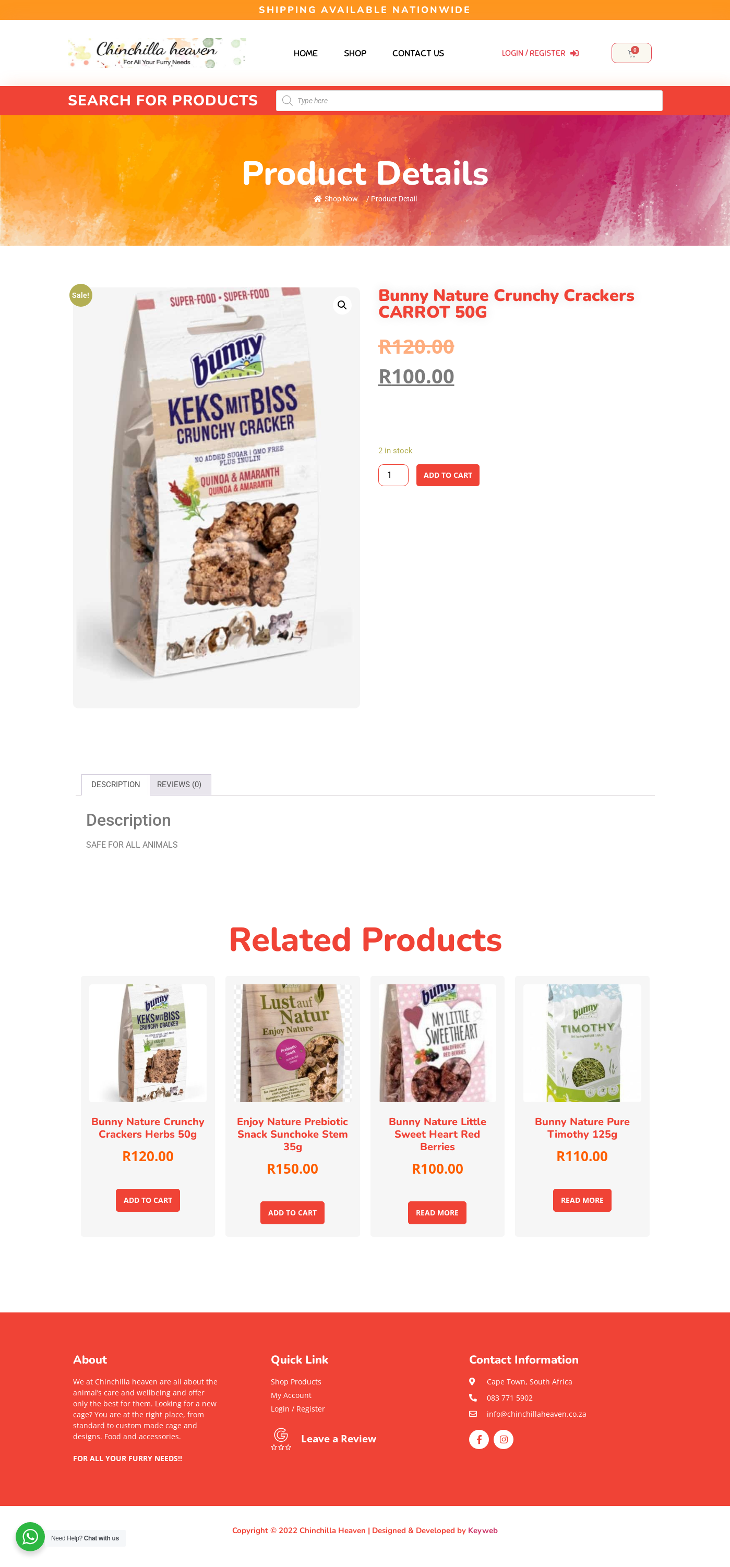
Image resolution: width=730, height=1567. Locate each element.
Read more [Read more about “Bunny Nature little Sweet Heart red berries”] (437, 1213)
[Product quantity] (393, 475)
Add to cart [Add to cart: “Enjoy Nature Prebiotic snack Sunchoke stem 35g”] (292, 1213)
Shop (355, 53)
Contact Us (418, 53)
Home (306, 53)
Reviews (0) (179, 784)
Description (115, 784)
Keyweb (483, 1530)
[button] (146, 1469)
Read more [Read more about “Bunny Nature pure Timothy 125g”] (582, 1200)
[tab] (115, 784)
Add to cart (448, 475)
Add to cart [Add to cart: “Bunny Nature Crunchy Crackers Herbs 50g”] (148, 1200)
